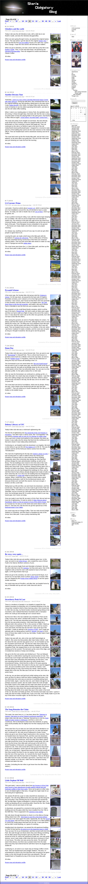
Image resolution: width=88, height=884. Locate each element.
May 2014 (74, 269)
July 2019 (74, 182)
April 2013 (74, 288)
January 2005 (75, 428)
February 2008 (76, 376)
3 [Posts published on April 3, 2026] (80, 110)
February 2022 (76, 152)
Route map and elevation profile (15, 59)
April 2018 (74, 202)
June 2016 (74, 233)
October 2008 (75, 364)
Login (73, 514)
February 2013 (76, 290)
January (34, 631)
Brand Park (20, 311)
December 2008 (76, 362)
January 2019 (75, 189)
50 (49, 21)
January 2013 (75, 292)
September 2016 (76, 229)
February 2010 (76, 342)
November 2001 (76, 475)
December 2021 (76, 154)
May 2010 (74, 337)
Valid (75, 523)
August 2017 (75, 213)
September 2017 (76, 212)
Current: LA (31, 208)
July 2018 (74, 198)
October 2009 (75, 347)
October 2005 (75, 416)
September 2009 (76, 349)
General (74, 80)
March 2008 (75, 374)
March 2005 (75, 426)
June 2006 (74, 404)
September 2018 (76, 195)
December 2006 (76, 396)
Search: (73, 99)
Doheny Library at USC (14, 424)
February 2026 (76, 127)
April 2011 (74, 322)
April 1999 (74, 508)
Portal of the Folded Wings (29, 578)
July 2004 (74, 437)
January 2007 (75, 394)
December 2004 (76, 430)
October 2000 (75, 488)
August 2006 (75, 401)
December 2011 (76, 310)
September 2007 (76, 383)
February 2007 (76, 393)
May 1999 (74, 507)
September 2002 (76, 465)
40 (46, 21)
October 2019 (75, 178)
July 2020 (74, 166)
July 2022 (74, 145)
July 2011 (74, 317)
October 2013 (75, 279)
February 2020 (76, 174)
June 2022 (74, 147)
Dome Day (9, 348)
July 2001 (74, 480)
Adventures (75, 71)
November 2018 (76, 192)
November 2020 (76, 161)
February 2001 (76, 485)
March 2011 (75, 323)
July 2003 (74, 454)
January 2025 (75, 128)
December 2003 (76, 447)
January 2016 (75, 240)
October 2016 (75, 228)
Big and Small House (40, 363)
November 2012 (76, 295)
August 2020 (75, 165)
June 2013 (74, 285)
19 (26, 21)
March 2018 (75, 203)
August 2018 (75, 196)
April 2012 (74, 305)
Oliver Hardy (35, 576)
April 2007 (74, 390)
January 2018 (75, 206)
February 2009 (76, 359)
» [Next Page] (55, 21)
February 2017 (76, 222)
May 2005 (74, 423)
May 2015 (74, 252)
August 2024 (75, 132)
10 (16, 21)
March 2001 (75, 484)
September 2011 (76, 315)
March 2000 (75, 494)
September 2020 (76, 164)
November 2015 (76, 243)
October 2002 (75, 464)
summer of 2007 (33, 629)
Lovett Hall (20, 475)
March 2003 (75, 460)
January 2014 (75, 275)
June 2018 (74, 199)
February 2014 (76, 273)
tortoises (26, 568)
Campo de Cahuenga (21, 238)
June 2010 (74, 336)
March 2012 (75, 306)
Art (12, 205)
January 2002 (75, 473)
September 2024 (76, 131)
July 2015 (74, 249)
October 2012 (75, 296)
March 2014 (75, 272)
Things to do (27, 601)
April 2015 (74, 253)
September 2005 (76, 417)
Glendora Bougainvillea (12, 51)
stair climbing (76, 94)
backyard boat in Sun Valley (14, 507)
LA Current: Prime (13, 203)
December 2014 (76, 259)
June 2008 (74, 370)
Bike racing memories (81, 91)
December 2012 (76, 293)
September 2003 (76, 451)
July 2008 (74, 369)
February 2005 (76, 427)
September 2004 (76, 434)
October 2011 (75, 313)
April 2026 (74, 125)
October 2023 (75, 137)
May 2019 (74, 185)
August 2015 (75, 248)
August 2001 (75, 478)
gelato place (27, 243)
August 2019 (75, 181)
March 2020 (75, 172)
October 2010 (75, 330)
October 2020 (75, 162)
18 (23, 21)
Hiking (13, 601)
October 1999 (75, 500)
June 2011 (74, 319)
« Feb (73, 120)
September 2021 (76, 158)
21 (33, 21)
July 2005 (74, 420)
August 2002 (75, 467)
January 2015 (75, 258)
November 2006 (76, 397)
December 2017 (76, 208)
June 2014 (74, 268)
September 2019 (76, 179)
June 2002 (74, 470)
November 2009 (76, 346)
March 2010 (75, 340)
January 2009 (75, 360)
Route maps (18, 30)
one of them (39, 212)
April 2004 (74, 441)
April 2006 (74, 407)
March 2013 (75, 289)
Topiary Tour (42, 41)
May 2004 (74, 440)
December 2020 (76, 159)
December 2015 (76, 242)
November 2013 (76, 277)
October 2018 (75, 194)
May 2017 (74, 218)
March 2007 (75, 391)
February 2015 (76, 256)
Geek (73, 79)
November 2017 (76, 209)
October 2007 (75, 381)
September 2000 (76, 490)
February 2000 (76, 495)
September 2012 (76, 297)
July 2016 (74, 232)
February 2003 (76, 461)
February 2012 (76, 307)
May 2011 (74, 320)
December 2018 (76, 191)
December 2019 (76, 175)
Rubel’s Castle (9, 49)
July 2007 (74, 386)
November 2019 (76, 176)
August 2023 (75, 139)
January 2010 (75, 343)
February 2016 (76, 239)
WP (73, 525)
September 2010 (76, 332)
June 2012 (74, 302)
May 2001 (74, 482)
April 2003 (74, 458)
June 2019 (74, 184)
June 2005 (74, 421)
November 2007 (76, 380)
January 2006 (75, 411)
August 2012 (75, 299)
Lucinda (74, 29)
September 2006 (76, 400)
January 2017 (75, 223)
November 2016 (76, 226)
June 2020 (74, 168)
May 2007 (74, 389)
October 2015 (75, 245)
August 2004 (75, 436)
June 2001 (74, 481)
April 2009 (74, 356)
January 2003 (75, 463)
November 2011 (76, 312)
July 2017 (74, 215)
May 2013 (74, 286)
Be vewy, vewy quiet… (14, 554)
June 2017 (74, 216)
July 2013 (74, 283)
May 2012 (74, 303)
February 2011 (76, 325)
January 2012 (75, 309)
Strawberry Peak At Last (15, 599)
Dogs (73, 77)
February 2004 (76, 444)
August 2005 (75, 418)
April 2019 (74, 186)
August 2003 (75, 453)
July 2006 (74, 403)
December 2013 (76, 276)
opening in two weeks (36, 812)
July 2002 (74, 468)
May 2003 (74, 457)
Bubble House (15, 358)
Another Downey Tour (14, 95)
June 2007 (74, 387)
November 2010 (76, 329)
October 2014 (75, 262)
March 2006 (75, 408)
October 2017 (75, 211)
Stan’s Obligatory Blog (44, 7)
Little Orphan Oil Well (14, 780)
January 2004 (75, 445)
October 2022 (75, 141)
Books (73, 74)
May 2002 (74, 471)
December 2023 (76, 134)
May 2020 (74, 169)
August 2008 (75, 367)
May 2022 (74, 148)
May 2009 (74, 354)
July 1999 (74, 504)
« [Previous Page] (10, 21)
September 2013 (76, 280)
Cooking (74, 76)
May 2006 (74, 406)
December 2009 (76, 344)
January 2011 (75, 326)
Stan (23, 30)
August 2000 (75, 491)
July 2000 (74, 492)
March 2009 (75, 357)
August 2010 (75, 333)
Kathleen (74, 83)
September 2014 (76, 263)
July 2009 (74, 352)
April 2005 (74, 424)
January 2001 (75, 487)
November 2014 (76, 260)
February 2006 (76, 410)
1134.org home (76, 28)
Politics (74, 87)
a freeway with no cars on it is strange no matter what (29, 436)
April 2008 (74, 373)
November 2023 (76, 135)
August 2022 (75, 144)
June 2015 (74, 250)
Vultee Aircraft (13, 105)
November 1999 (76, 498)
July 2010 (74, 334)
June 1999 (74, 505)
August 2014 (75, 265)
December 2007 (76, 379)
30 (43, 21)
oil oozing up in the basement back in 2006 (34, 829)
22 (36, 21)
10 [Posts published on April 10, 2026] (80, 112)
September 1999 (76, 501)
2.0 (74, 520)
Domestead (11, 355)
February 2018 (76, 205)
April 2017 (74, 219)
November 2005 (76, 414)
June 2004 (74, 438)
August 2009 (75, 350)
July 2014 (74, 266)
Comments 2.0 (77, 522)
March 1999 (75, 510)
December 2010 (76, 327)
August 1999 (75, 502)
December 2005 (76, 413)
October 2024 (75, 129)
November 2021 (76, 155)
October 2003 (75, 450)
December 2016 (76, 225)
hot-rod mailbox (24, 42)
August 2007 (75, 384)
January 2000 (75, 497)
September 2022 (76, 142)
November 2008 (76, 363)
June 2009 (74, 353)
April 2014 (74, 270)
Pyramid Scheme (12, 290)
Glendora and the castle (14, 29)
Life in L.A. (20, 205)
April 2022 (74, 149)
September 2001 (76, 477)
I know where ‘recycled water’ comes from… (34, 117)
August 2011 (75, 316)
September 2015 (76, 246)
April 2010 (74, 339)
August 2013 (75, 282)
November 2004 (76, 431)
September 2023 (76, 138)
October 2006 (75, 399)
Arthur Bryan (23, 561)
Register (74, 516)
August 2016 (75, 231)
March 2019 (75, 188)
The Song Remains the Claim (16, 709)
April (41, 631)
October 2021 (75, 157)
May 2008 (74, 371)
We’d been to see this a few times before (34, 817)
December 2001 (76, 474)
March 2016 (75, 238)
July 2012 (74, 300)
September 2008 (76, 366)
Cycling (13, 30)
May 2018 (74, 201)
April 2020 (74, 171)
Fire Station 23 (30, 447)
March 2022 (75, 151)
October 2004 (75, 433)
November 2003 (76, 448)
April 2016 (74, 236)
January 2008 (75, 377)
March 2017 (75, 221)
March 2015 (75, 255)
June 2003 (74, 455)
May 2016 (74, 235)
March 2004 (75, 443)
